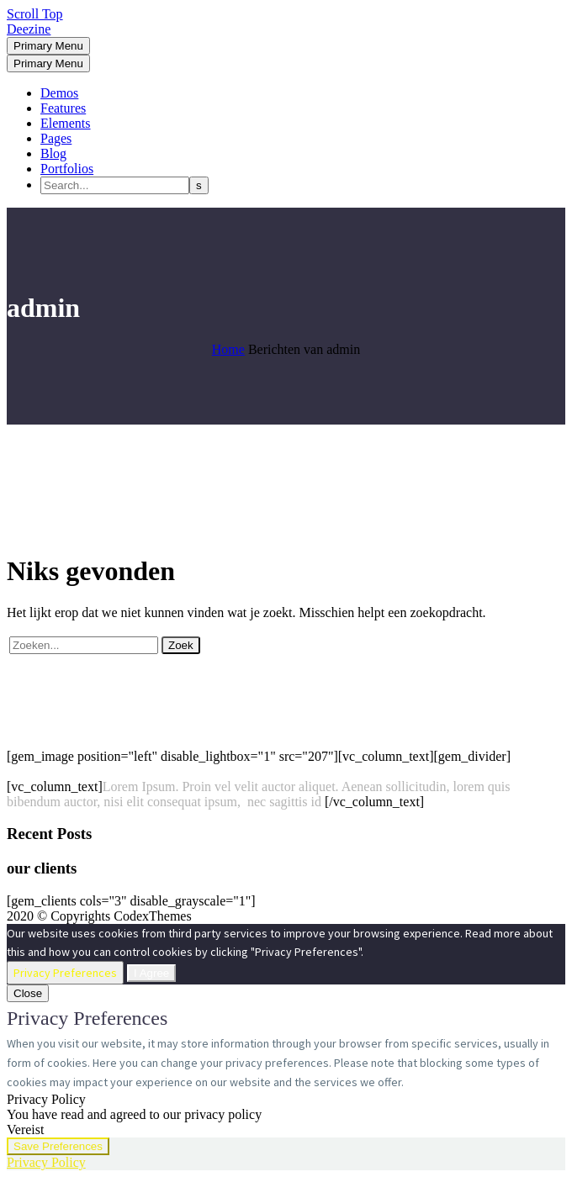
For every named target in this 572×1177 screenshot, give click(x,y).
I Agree (151, 973)
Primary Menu (48, 46)
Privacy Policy (46, 1162)
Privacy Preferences (65, 972)
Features (63, 108)
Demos (59, 93)
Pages (56, 138)
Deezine (28, 29)
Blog (53, 153)
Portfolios (66, 168)
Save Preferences (58, 1146)
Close (27, 993)
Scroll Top (35, 14)
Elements (65, 123)
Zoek (180, 645)
